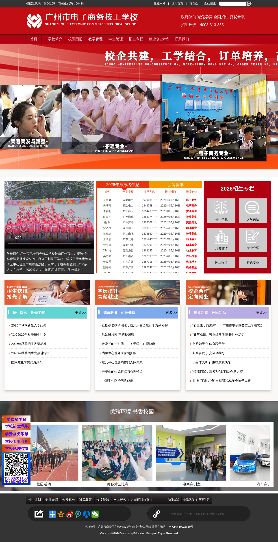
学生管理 (116, 39)
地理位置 (173, 499)
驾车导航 (204, 499)
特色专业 (253, 262)
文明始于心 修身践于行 (207, 344)
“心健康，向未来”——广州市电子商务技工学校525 (226, 325)
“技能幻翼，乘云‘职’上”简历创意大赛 (216, 371)
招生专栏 (136, 39)
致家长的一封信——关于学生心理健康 (127, 344)
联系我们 (182, 39)
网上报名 (221, 262)
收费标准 (68, 499)
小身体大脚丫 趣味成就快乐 (210, 362)
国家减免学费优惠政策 (26, 362)
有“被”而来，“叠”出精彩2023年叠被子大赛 (220, 380)
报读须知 (102, 499)
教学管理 (95, 39)
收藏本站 (159, 3)
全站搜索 (210, 3)
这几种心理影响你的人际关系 (121, 362)
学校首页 (176, 513)
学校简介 (55, 39)
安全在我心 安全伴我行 (207, 353)
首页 (33, 39)
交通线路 (188, 499)
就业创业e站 (159, 39)
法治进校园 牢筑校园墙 (116, 334)
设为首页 (177, 3)
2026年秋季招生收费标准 (27, 344)
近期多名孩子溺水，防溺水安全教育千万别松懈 (133, 325)
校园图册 (75, 39)
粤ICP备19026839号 (181, 526)
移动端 (193, 3)
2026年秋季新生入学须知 (27, 325)
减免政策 (85, 499)
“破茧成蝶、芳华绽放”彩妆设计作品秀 (217, 334)
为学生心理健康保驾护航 (117, 353)
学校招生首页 (193, 513)
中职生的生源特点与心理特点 (121, 371)
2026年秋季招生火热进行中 (29, 353)
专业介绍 (51, 499)
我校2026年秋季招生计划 (27, 334)
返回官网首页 (139, 499)
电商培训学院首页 (214, 513)
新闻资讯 (175, 184)
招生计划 (34, 499)
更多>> (80, 313)
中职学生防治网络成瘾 (116, 380)
